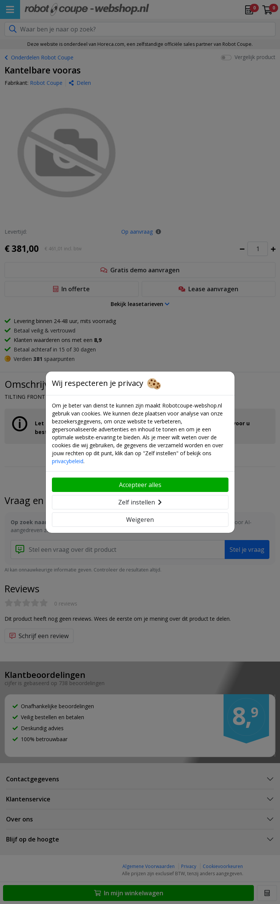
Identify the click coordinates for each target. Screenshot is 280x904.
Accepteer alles (140, 485)
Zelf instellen (140, 502)
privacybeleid (67, 461)
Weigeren (140, 519)
